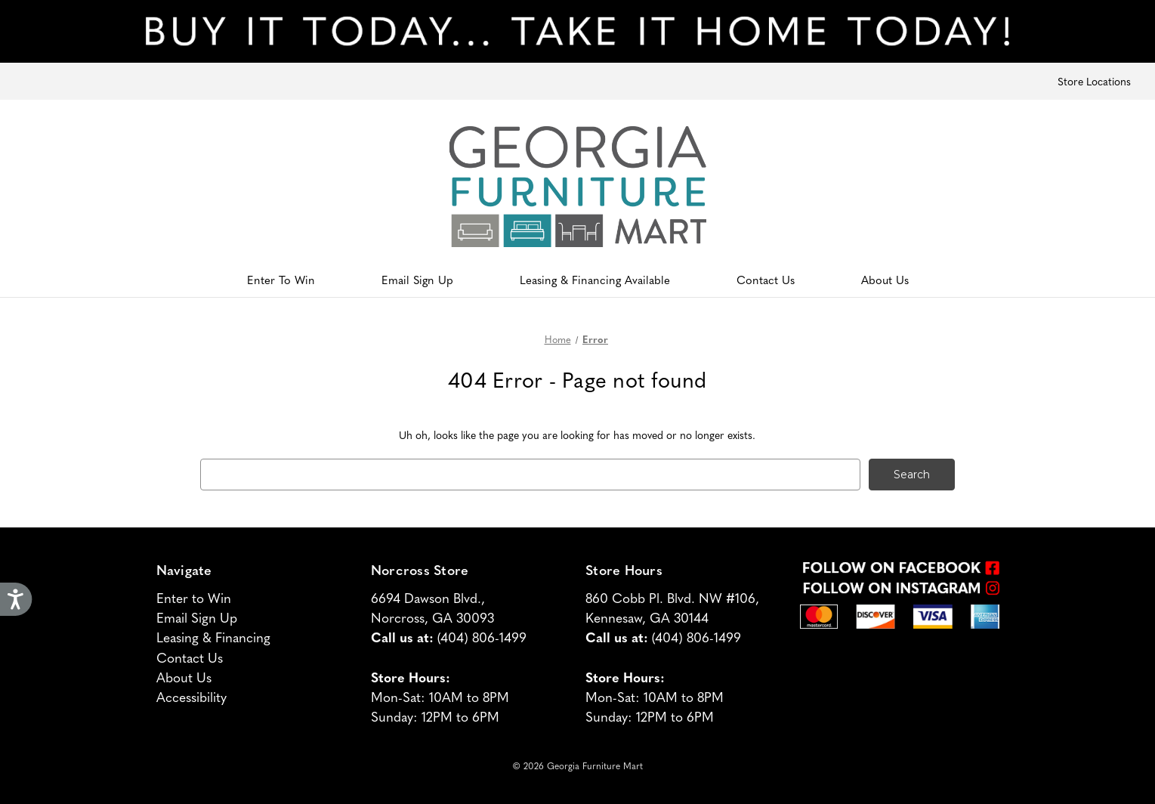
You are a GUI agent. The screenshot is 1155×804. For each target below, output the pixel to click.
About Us (885, 279)
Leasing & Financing (213, 636)
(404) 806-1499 (482, 636)
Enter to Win (193, 597)
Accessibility (191, 696)
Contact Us (766, 279)
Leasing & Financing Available (595, 279)
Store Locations (1094, 80)
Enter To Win (281, 279)
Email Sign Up (417, 279)
